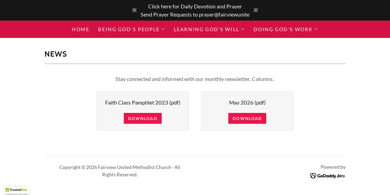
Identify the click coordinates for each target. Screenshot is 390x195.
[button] (131, 29)
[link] (328, 175)
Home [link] (80, 29)
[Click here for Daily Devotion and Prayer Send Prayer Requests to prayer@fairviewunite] (195, 10)
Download (142, 118)
